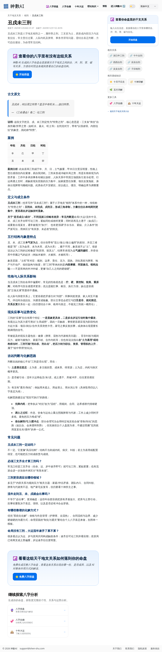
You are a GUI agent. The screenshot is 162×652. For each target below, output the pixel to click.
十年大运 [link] (79, 6)
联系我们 (129, 648)
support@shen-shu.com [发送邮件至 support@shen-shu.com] (32, 648)
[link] (14, 6)
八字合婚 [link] (66, 6)
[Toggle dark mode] (132, 6)
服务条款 (155, 648)
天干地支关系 (14, 15)
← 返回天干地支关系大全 (118, 111)
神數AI (14, 648)
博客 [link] (105, 6)
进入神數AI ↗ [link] (118, 6)
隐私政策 (142, 648)
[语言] (148, 6)
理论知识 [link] (93, 6)
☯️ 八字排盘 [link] (52, 6)
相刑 (26, 15)
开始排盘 (132, 39)
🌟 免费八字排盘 (24, 576)
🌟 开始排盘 (22, 74)
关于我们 (117, 648)
